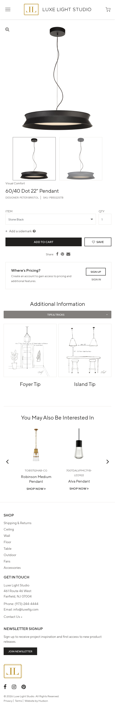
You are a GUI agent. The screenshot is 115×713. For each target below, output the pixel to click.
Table (7, 548)
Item (9, 211)
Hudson (43, 700)
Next (107, 461)
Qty (101, 211)
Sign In (96, 279)
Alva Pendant (79, 481)
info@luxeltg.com (26, 609)
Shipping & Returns (17, 523)
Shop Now (36, 489)
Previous (7, 461)
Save (98, 242)
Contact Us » (13, 616)
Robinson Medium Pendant (36, 479)
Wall (7, 535)
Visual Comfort (15, 183)
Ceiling (9, 529)
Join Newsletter (20, 651)
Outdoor (10, 555)
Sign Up (96, 271)
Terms (18, 700)
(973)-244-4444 (26, 603)
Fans (7, 561)
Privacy (8, 700)
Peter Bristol (29, 197)
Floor (7, 542)
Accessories (12, 567)
